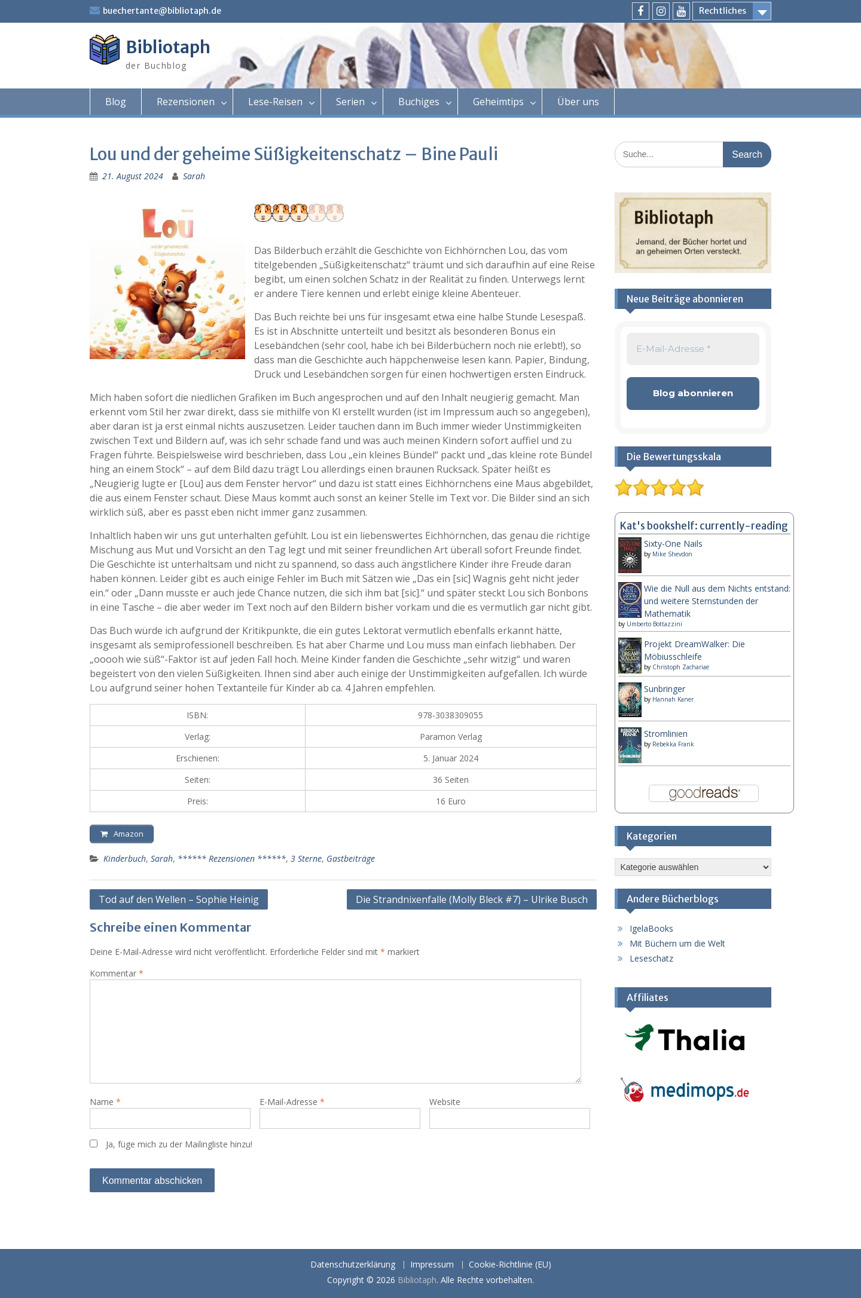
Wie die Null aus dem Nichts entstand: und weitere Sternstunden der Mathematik (717, 601)
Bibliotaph (168, 47)
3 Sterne (306, 861)
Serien (350, 101)
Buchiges (418, 101)
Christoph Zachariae (680, 667)
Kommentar (117, 976)
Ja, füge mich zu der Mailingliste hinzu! (171, 1147)
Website (444, 1104)
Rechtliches (722, 10)
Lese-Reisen (275, 101)
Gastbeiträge (350, 861)
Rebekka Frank (673, 744)
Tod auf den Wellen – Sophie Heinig (179, 902)
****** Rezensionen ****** (232, 861)
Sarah (194, 176)
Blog (115, 101)
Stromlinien (666, 733)
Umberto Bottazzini (654, 624)
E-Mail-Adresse (292, 1104)
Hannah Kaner (673, 699)
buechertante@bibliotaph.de (162, 10)
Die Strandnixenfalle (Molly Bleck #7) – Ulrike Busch (472, 902)
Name (105, 1104)
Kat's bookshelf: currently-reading (704, 525)
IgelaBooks (651, 928)
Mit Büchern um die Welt (677, 943)
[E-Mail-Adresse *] (693, 349)
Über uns (578, 101)
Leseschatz (651, 958)
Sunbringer (664, 688)
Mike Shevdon (672, 554)
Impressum (432, 1265)
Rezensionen (186, 101)
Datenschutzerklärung (352, 1265)
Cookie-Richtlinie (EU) (510, 1265)
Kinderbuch (124, 861)
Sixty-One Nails (673, 543)
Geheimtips (498, 101)
